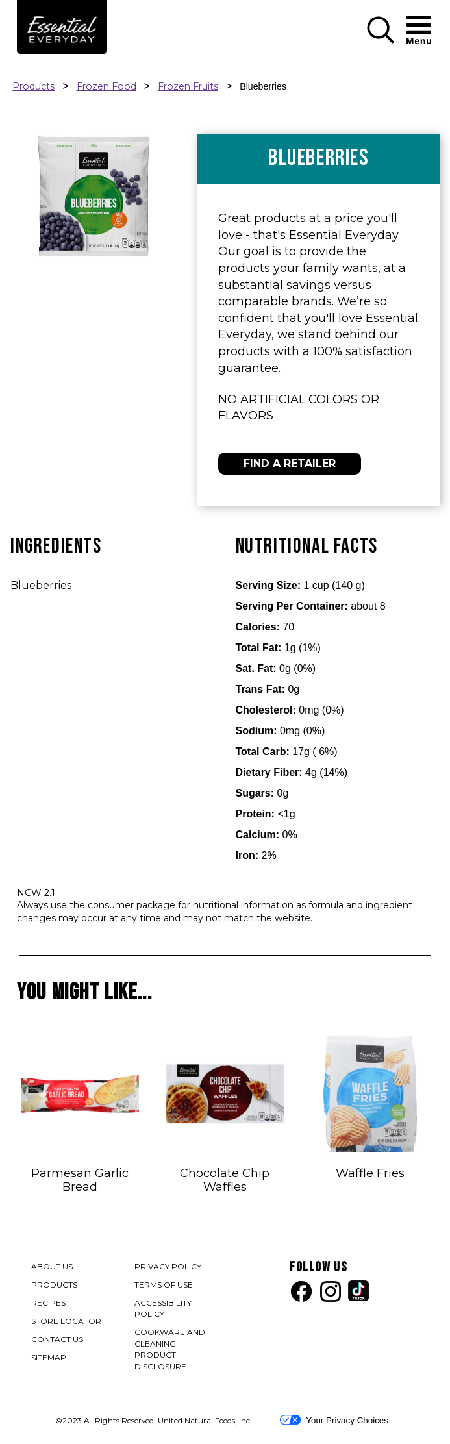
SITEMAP (48, 1357)
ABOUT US (52, 1266)
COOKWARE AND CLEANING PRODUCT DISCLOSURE (175, 1350)
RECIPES (48, 1303)
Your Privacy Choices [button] (334, 1420)
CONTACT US (57, 1339)
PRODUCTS (54, 1284)
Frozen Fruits (188, 86)
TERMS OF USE (164, 1286)
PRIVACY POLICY (168, 1268)
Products (33, 86)
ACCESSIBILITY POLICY (164, 1309)
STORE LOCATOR (66, 1321)
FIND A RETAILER (290, 463)
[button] (380, 40)
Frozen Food (106, 86)
